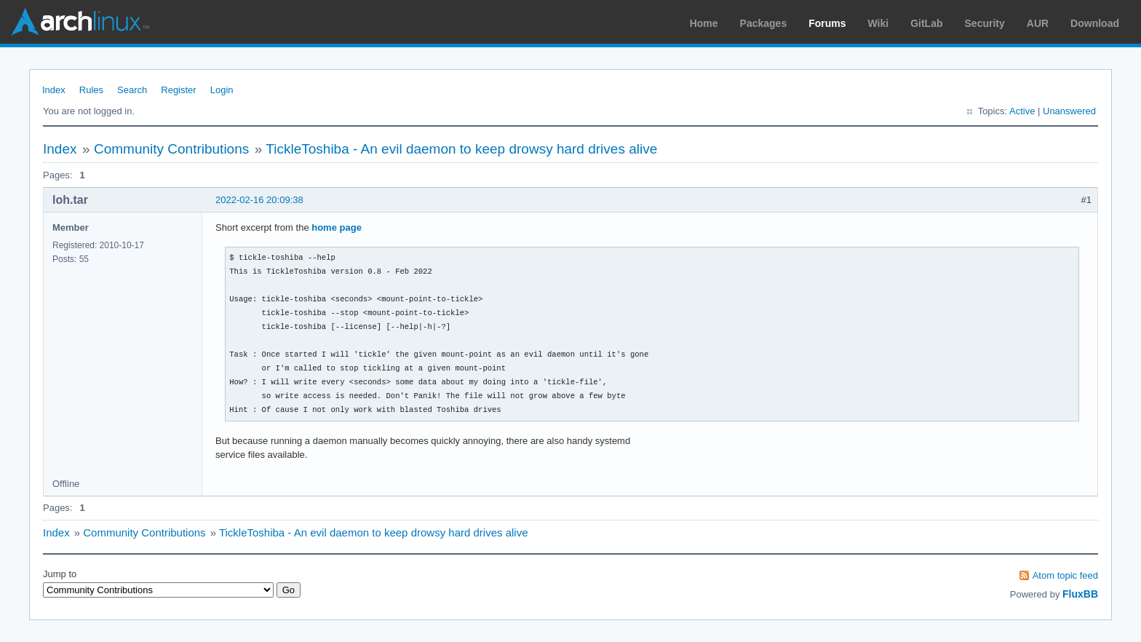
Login (222, 89)
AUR (1038, 23)
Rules (91, 89)
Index (53, 89)
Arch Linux (80, 21)
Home (704, 23)
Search (132, 89)
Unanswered (1069, 111)
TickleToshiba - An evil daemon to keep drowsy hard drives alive (461, 148)
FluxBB (1080, 594)
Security (985, 23)
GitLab (926, 23)
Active (1022, 111)
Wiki (878, 23)
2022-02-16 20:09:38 (259, 199)
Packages (763, 23)
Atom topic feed (1065, 575)
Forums (827, 23)
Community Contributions (171, 148)
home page (336, 227)
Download (1094, 23)
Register (178, 89)
